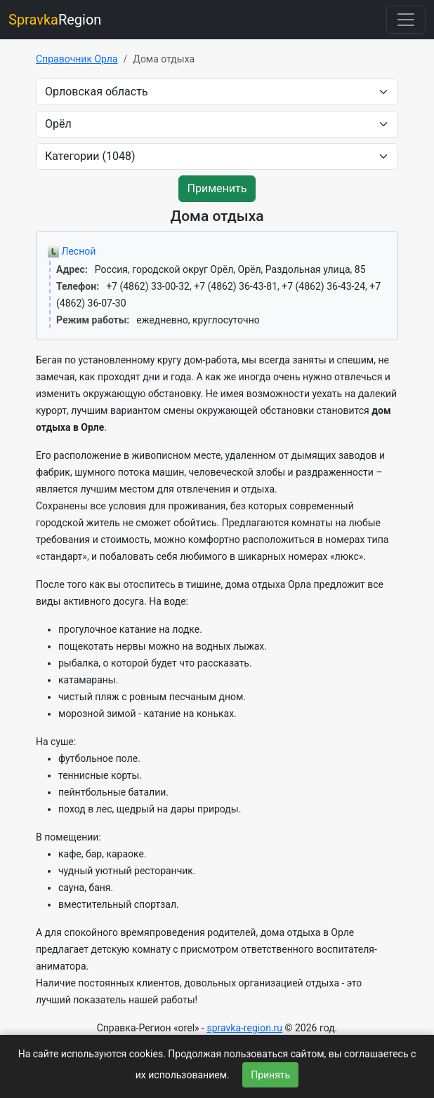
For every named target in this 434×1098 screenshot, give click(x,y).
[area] (217, 92)
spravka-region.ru (244, 1027)
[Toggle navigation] (406, 20)
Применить (217, 188)
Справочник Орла (77, 59)
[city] (217, 124)
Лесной (72, 251)
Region (54, 19)
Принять (270, 1074)
